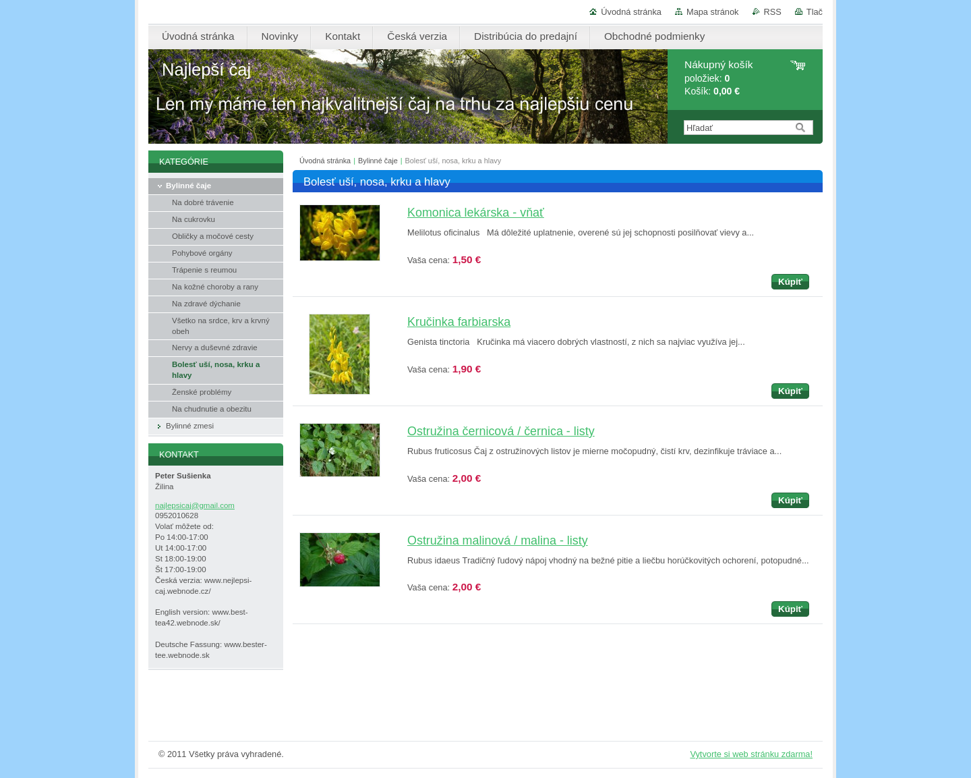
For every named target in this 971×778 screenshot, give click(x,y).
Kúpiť (790, 282)
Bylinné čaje (378, 161)
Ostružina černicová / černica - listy (501, 431)
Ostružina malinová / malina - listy (497, 540)
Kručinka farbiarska (458, 322)
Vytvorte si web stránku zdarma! (751, 754)
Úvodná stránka (631, 12)
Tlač (814, 12)
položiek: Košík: (718, 77)
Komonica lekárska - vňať (475, 212)
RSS (773, 12)
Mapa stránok (712, 12)
